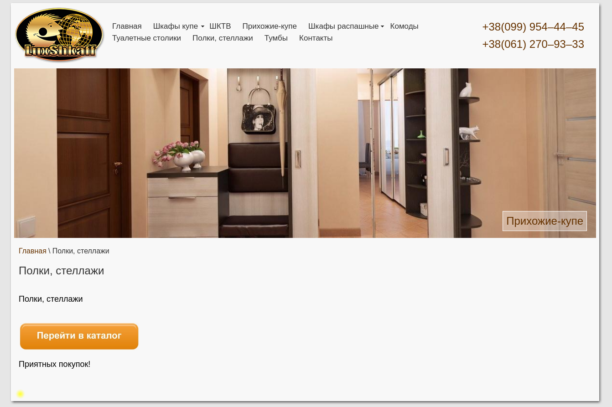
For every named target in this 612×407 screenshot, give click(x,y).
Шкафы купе (175, 26)
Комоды (404, 26)
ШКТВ (220, 26)
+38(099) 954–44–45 (533, 27)
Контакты (315, 38)
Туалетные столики (146, 38)
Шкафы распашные (343, 26)
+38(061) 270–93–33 (533, 44)
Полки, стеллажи (222, 38)
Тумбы (276, 38)
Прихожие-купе (270, 26)
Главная (127, 26)
